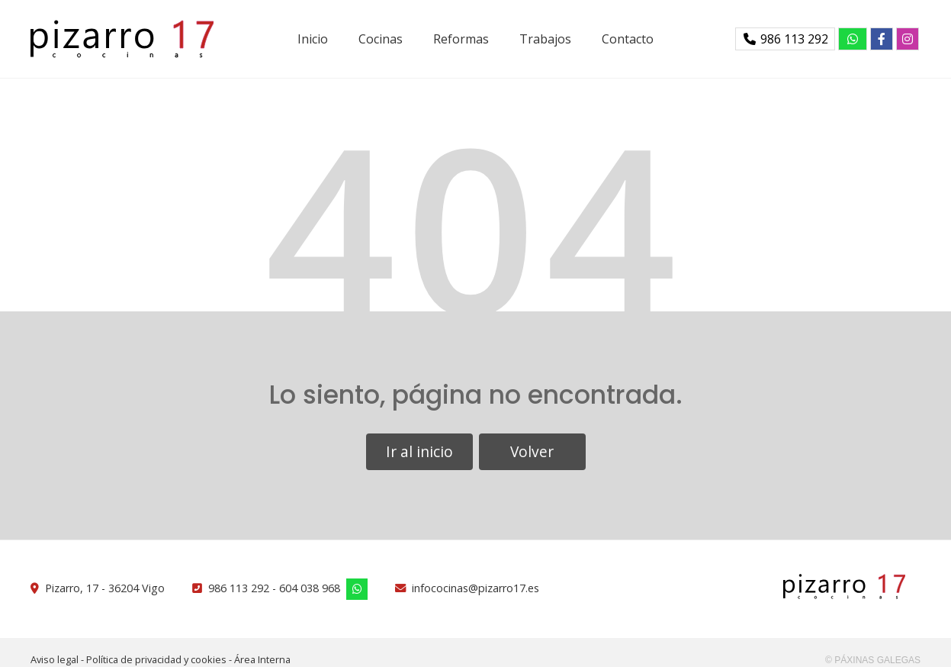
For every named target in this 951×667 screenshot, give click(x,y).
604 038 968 (309, 588)
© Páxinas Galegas (872, 660)
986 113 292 (238, 588)
